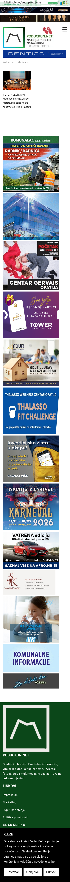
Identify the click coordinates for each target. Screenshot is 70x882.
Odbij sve (32, 872)
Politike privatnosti (15, 817)
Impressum (10, 795)
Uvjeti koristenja (14, 810)
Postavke (13, 872)
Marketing (9, 802)
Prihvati (51, 872)
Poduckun (8, 62)
